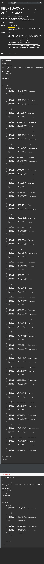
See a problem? (32, 9)
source (5, 459)
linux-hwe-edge (7, 60)
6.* (4, 498)
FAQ (27, 2)
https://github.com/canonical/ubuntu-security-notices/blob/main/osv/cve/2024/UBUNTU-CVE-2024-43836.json (21, 19)
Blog (23, 2)
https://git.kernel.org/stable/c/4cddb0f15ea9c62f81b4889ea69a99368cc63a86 (23, 47)
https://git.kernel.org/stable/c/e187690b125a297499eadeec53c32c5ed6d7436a (23, 45)
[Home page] (3, 2)
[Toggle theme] (37, 3)
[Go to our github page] (40, 2)
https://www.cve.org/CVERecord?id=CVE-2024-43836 (19, 42)
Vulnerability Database (13, 3)
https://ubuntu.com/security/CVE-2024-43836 (17, 16)
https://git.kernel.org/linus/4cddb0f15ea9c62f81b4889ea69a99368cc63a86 (23, 44)
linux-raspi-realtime (8, 477)
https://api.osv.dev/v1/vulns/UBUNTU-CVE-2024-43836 (19, 21)
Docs (32, 2)
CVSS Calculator (36, 28)
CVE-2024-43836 (11, 22)
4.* (4, 81)
